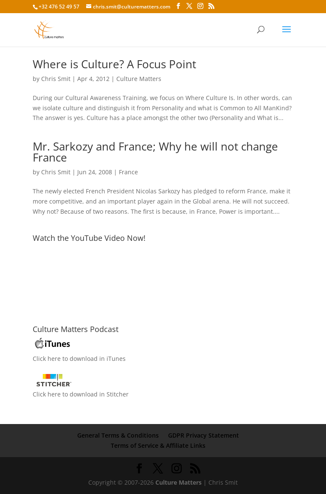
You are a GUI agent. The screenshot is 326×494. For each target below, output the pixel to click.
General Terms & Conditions (118, 435)
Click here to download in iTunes (79, 358)
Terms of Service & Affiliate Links (158, 445)
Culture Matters (138, 79)
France (128, 172)
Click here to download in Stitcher (81, 394)
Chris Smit (55, 79)
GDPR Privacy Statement (203, 435)
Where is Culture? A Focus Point (114, 64)
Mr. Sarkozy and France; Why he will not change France (155, 152)
